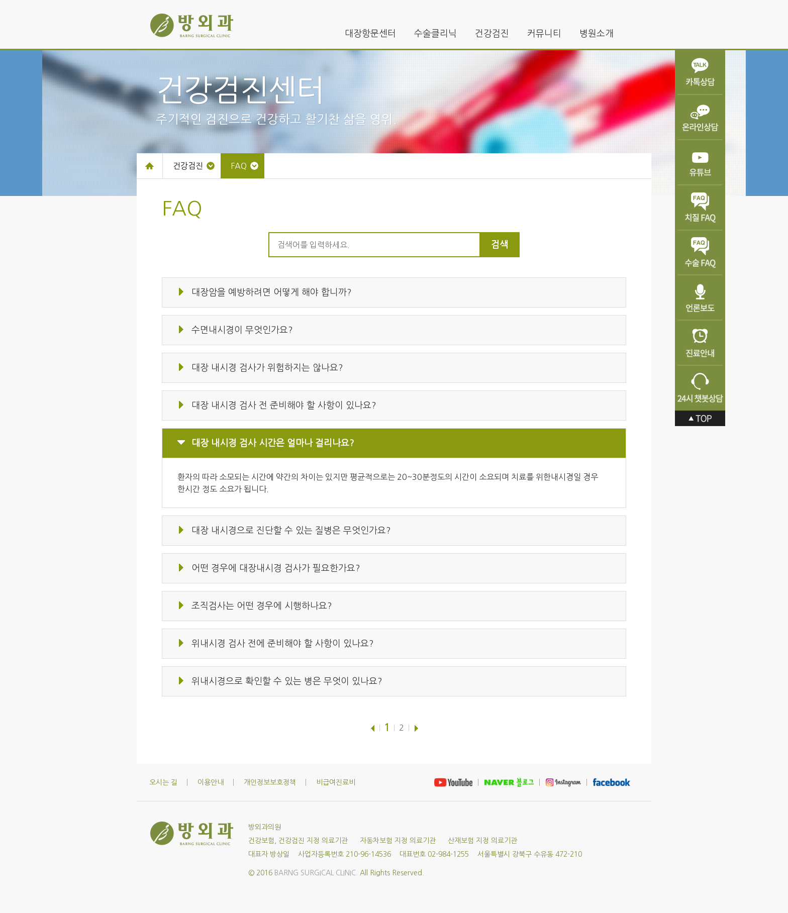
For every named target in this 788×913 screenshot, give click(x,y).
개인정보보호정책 (270, 782)
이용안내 (211, 782)
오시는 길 (163, 782)
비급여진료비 (335, 782)
